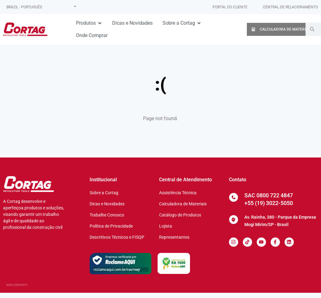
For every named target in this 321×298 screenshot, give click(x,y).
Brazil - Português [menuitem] (24, 7)
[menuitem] (41, 7)
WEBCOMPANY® (16, 285)
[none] (41, 7)
